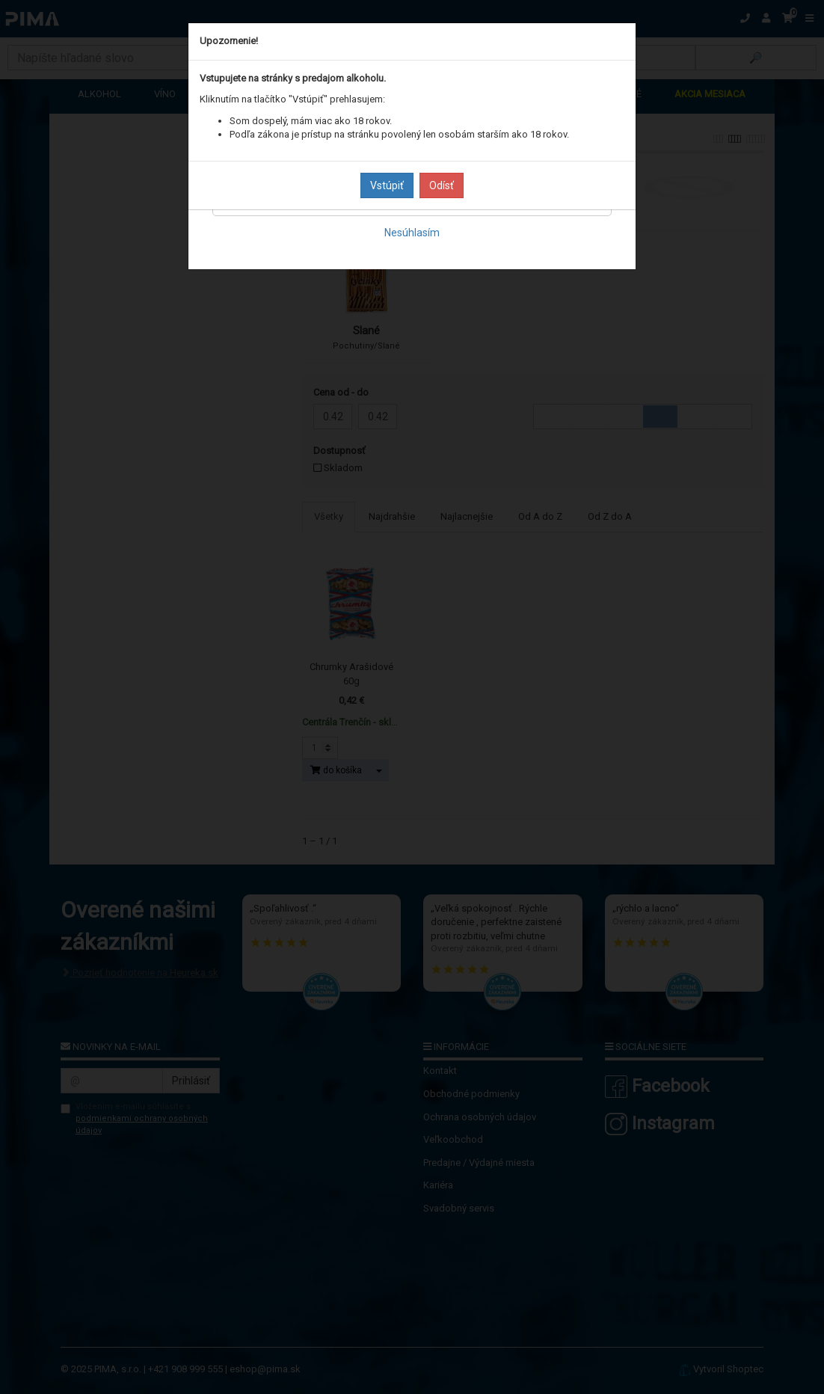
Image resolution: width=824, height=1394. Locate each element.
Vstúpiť (387, 185)
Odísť (441, 185)
